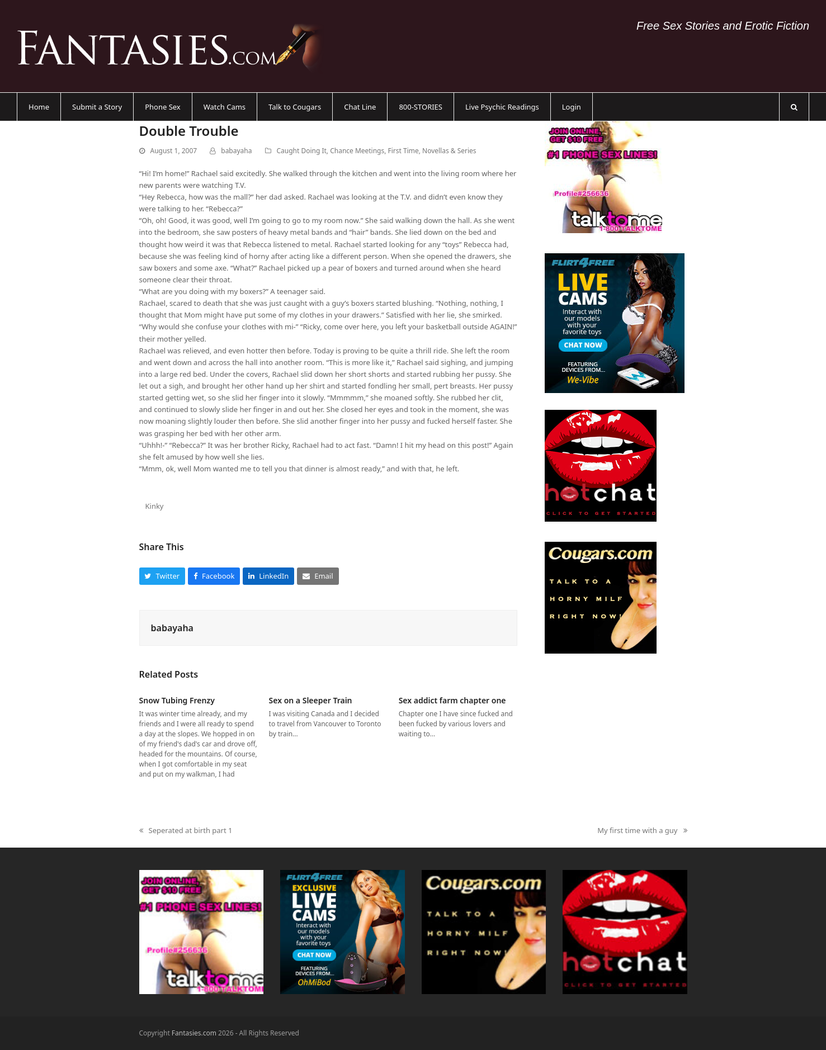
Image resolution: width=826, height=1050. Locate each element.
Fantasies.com (194, 1033)
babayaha (236, 150)
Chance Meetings (357, 150)
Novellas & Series (449, 150)
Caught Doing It (302, 150)
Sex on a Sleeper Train (310, 700)
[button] (794, 107)
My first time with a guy (642, 830)
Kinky (154, 506)
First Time (403, 150)
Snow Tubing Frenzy (177, 700)
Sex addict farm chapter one (452, 700)
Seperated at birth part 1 (186, 830)
